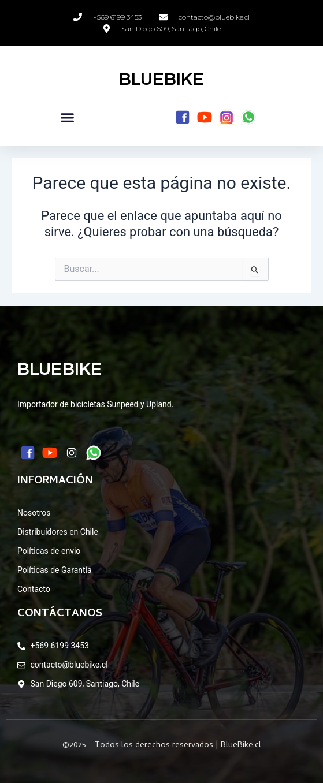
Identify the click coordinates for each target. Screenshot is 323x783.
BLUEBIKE (161, 79)
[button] (68, 118)
